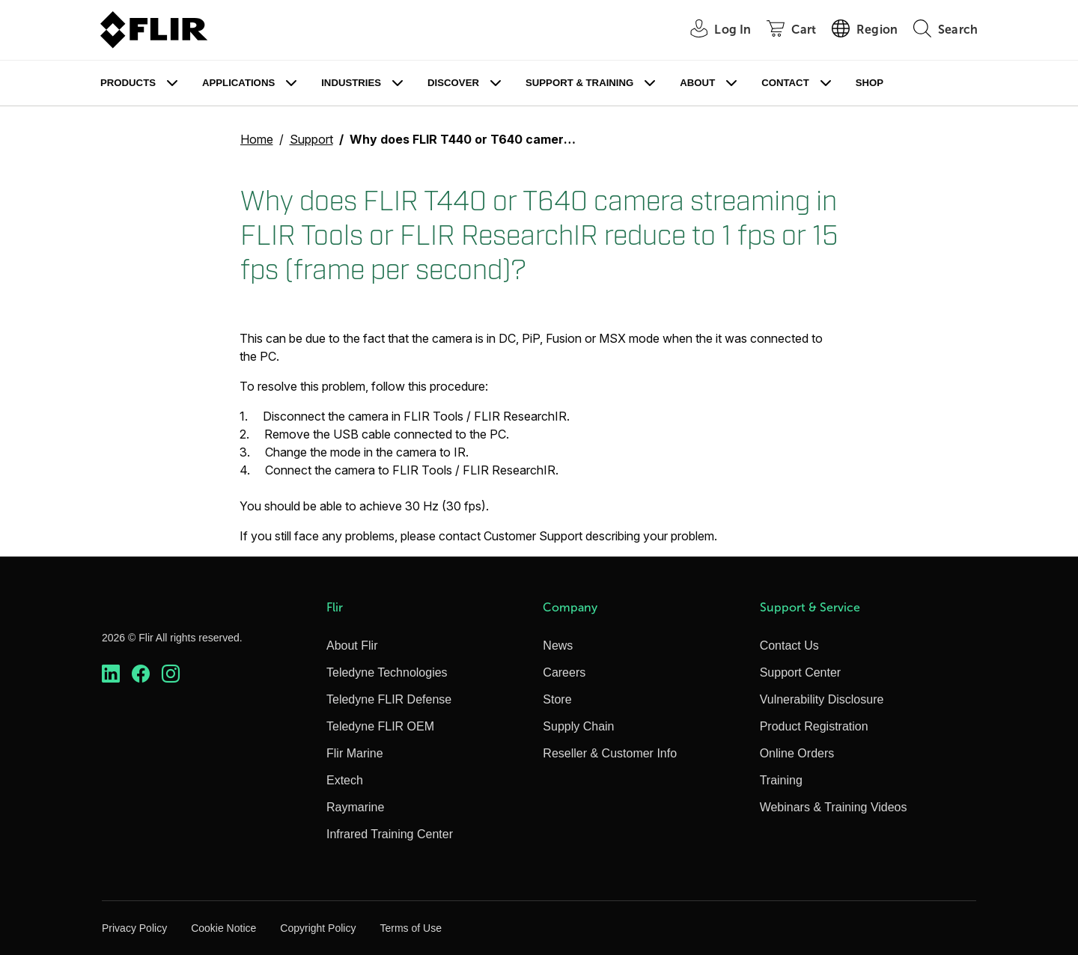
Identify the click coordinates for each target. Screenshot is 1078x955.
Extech (344, 780)
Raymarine (355, 807)
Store (557, 699)
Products (128, 82)
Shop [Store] (869, 82)
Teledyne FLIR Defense (388, 699)
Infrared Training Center (389, 834)
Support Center (800, 672)
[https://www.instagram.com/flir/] (171, 674)
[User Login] (712, 30)
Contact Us (789, 645)
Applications (238, 82)
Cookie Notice (223, 928)
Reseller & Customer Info (610, 753)
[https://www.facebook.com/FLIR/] (141, 674)
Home (256, 139)
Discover (453, 82)
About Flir (351, 645)
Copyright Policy (318, 928)
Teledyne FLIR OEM (380, 726)
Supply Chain (578, 726)
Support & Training (579, 82)
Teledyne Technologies (387, 672)
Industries (351, 82)
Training (781, 780)
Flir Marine (354, 753)
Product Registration (814, 726)
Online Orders (797, 753)
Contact (784, 82)
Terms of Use (410, 928)
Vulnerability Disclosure (822, 699)
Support (311, 139)
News (558, 645)
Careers (564, 672)
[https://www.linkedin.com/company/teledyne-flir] (111, 674)
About (697, 82)
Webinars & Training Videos (833, 807)
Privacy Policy (134, 928)
